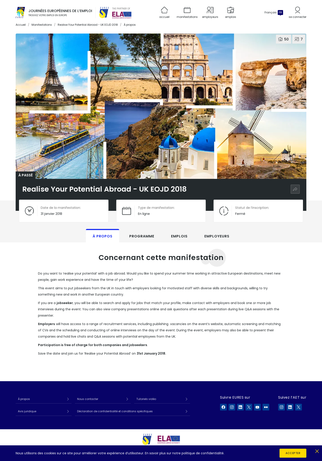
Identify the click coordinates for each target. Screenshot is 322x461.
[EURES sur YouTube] (257, 407)
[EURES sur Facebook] (223, 407)
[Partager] (295, 189)
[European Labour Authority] (121, 15)
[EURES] (104, 12)
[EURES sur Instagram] (232, 407)
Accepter (293, 453)
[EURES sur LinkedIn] (240, 407)
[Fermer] (317, 450)
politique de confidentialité (203, 453)
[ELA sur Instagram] (281, 407)
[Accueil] (20, 12)
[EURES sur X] (249, 407)
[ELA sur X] (298, 407)
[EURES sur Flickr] (266, 407)
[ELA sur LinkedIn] (290, 407)
